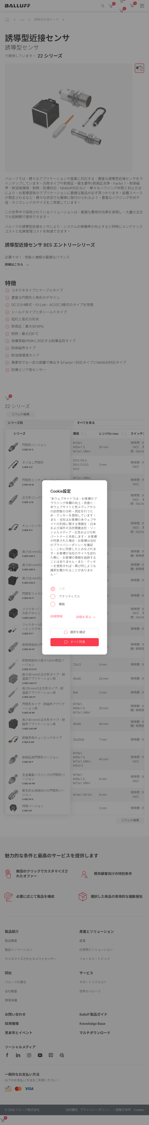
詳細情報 (56, 616)
